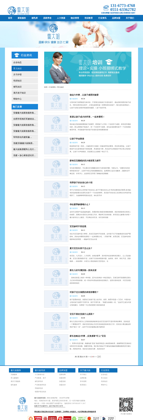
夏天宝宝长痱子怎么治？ (81, 248)
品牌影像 (83, 378)
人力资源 (61, 18)
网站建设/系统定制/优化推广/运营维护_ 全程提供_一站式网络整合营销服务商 (65, 412)
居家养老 (47, 18)
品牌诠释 (62, 374)
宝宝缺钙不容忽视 (78, 226)
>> (96, 357)
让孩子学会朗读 (77, 139)
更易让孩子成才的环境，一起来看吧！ (87, 117)
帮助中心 (17, 99)
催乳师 (34, 18)
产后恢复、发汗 (40, 378)
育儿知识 (17, 68)
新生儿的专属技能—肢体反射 (83, 270)
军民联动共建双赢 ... (22, 137)
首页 (10, 18)
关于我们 (130, 18)
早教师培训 (39, 388)
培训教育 (88, 18)
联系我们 (83, 385)
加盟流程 (62, 381)
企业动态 (17, 62)
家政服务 (22, 18)
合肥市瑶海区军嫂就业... (24, 119)
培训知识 (17, 81)
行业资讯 (102, 18)
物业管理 (75, 18)
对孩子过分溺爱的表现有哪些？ (84, 292)
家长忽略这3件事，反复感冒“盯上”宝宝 (88, 336)
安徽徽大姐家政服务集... (24, 113)
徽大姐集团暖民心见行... (24, 149)
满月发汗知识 (19, 93)
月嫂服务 (14, 374)
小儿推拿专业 (39, 374)
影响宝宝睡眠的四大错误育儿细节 (85, 161)
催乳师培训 (39, 381)
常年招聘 (83, 381)
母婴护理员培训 (40, 392)
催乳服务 (14, 385)
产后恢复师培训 (40, 385)
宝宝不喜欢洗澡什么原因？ (82, 314)
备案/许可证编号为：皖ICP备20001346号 (48, 406)
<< (88, 357)
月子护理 (17, 74)
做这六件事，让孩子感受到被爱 (84, 95)
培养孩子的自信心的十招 (81, 182)
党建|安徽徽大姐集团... (23, 143)
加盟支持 (62, 385)
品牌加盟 (116, 18)
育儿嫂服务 (15, 378)
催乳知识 (17, 87)
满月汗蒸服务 (15, 381)
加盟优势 (62, 378)
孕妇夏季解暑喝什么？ (80, 204)
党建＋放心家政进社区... (24, 155)
